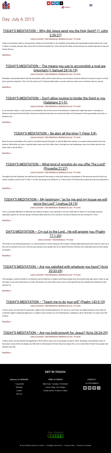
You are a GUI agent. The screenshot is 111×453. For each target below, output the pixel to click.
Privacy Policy (69, 445)
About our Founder (84, 445)
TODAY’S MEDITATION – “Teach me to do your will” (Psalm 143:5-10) (55, 302)
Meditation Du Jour (65, 39)
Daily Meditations (51, 39)
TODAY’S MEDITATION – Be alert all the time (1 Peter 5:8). (55, 133)
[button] (90, 5)
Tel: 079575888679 (91, 383)
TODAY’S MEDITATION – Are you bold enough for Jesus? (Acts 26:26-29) (55, 333)
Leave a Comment (37, 39)
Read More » (6, 55)
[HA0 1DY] (55, 411)
